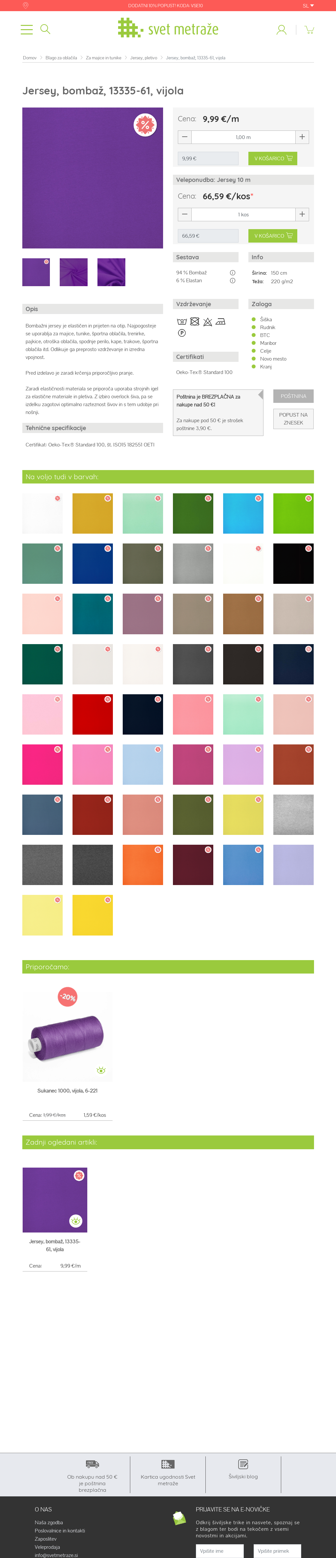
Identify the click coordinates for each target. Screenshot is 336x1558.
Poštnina (293, 397)
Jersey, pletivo (143, 59)
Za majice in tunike (103, 59)
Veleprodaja (47, 1548)
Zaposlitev (45, 1540)
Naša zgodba (49, 1524)
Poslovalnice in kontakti (60, 1532)
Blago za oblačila (61, 59)
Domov (30, 59)
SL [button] (308, 5)
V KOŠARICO (274, 160)
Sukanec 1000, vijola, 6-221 (67, 1092)
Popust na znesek (293, 420)
